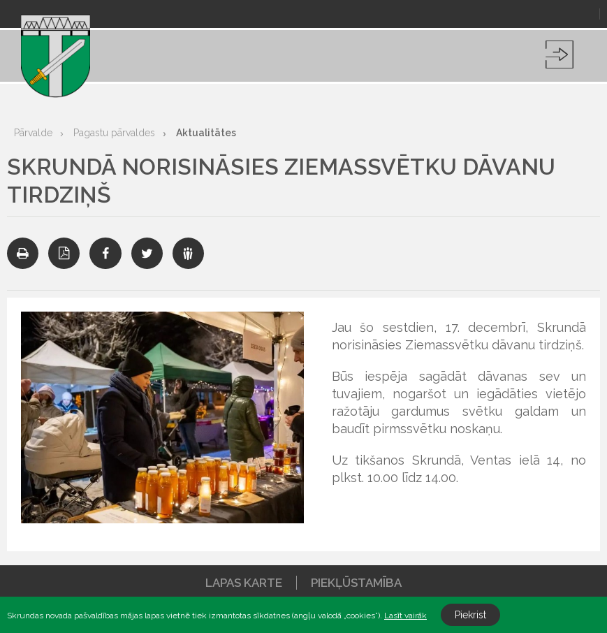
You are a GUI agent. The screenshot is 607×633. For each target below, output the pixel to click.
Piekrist (470, 614)
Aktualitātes (206, 132)
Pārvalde (33, 132)
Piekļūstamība (356, 583)
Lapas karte (243, 583)
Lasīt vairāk (405, 615)
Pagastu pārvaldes (114, 132)
